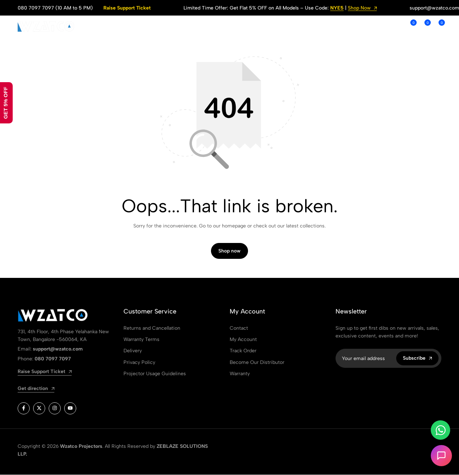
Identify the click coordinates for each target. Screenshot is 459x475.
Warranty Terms (141, 340)
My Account (243, 340)
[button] (410, 26)
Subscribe (417, 358)
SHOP (138, 26)
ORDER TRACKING (268, 26)
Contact (239, 328)
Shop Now (362, 8)
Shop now (229, 251)
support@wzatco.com (434, 8)
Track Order (243, 351)
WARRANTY (319, 26)
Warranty (240, 374)
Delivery (132, 351)
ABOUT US (171, 26)
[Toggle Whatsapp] (440, 430)
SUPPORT (215, 26)
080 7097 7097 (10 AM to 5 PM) (55, 8)
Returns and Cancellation (151, 328)
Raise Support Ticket (127, 8)
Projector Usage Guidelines (154, 374)
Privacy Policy (139, 363)
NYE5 (337, 8)
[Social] (24, 409)
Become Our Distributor (257, 363)
